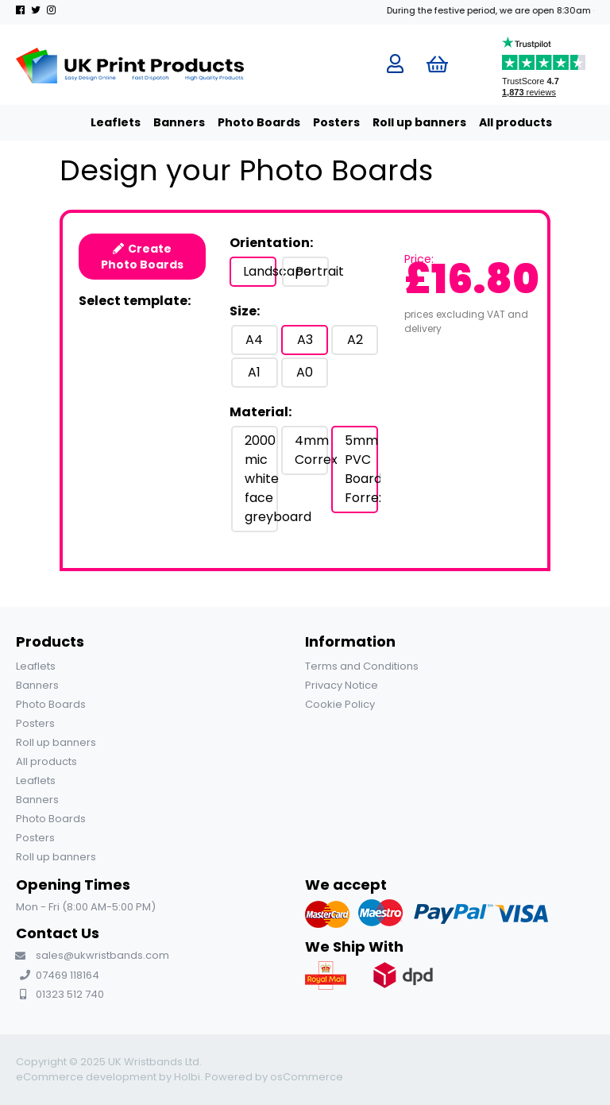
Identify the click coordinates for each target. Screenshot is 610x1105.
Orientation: (271, 243)
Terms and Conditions (362, 666)
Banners (163, 122)
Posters (320, 122)
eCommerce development (86, 1076)
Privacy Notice (341, 685)
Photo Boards (243, 122)
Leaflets (100, 122)
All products (499, 122)
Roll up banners (403, 122)
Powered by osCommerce (274, 1076)
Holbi (187, 1076)
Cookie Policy (340, 704)
